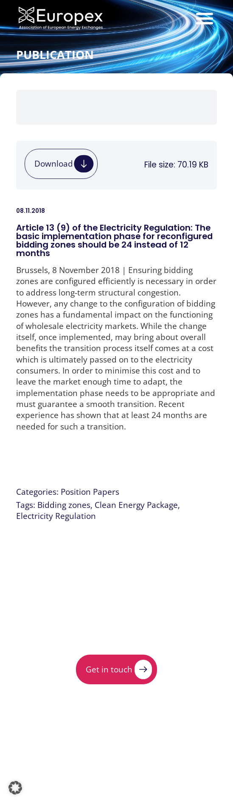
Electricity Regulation (56, 515)
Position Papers (90, 491)
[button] (15, 787)
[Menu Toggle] (204, 18)
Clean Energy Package (136, 504)
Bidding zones (63, 504)
